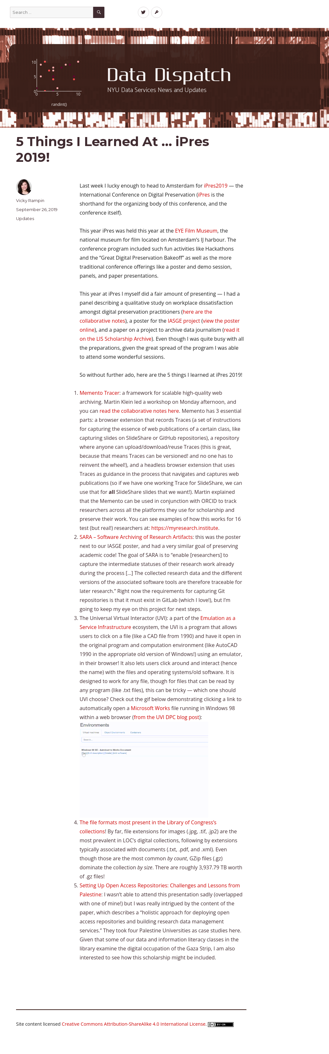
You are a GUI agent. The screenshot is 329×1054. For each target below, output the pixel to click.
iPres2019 (215, 185)
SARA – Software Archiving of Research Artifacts (136, 537)
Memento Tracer (100, 392)
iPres (204, 194)
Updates (25, 218)
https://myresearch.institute (184, 528)
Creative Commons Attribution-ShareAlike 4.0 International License (133, 1024)
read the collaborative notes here (139, 410)
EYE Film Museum (196, 230)
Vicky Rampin (30, 200)
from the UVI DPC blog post (166, 717)
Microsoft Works (150, 708)
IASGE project (184, 320)
